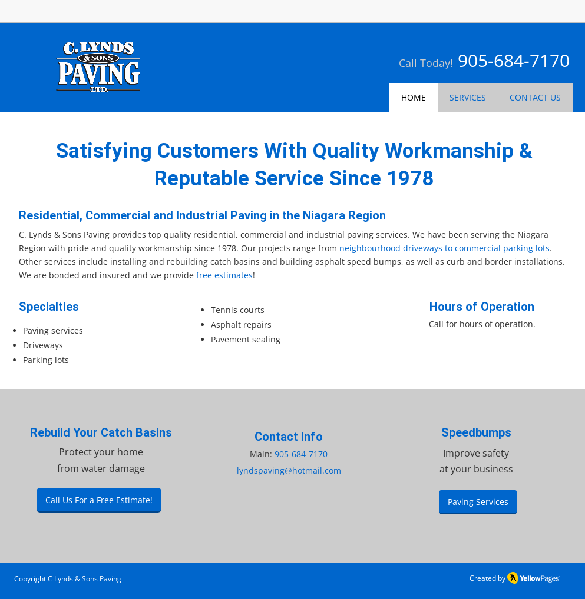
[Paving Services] (478, 502)
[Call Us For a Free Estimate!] (99, 500)
